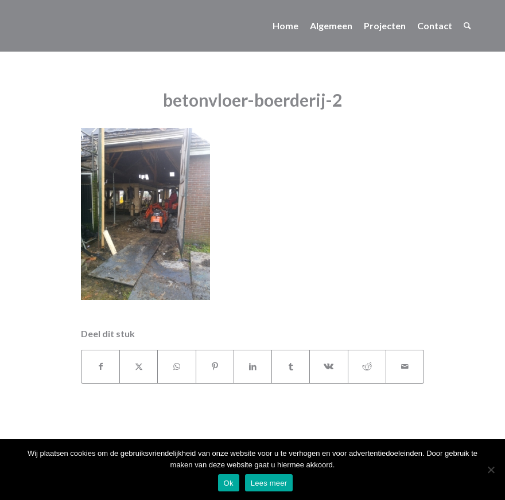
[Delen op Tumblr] (290, 366)
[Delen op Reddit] (367, 366)
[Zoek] (467, 26)
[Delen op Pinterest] (215, 366)
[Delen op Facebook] (100, 366)
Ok (229, 483)
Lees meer (269, 483)
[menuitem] (285, 26)
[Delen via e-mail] (405, 366)
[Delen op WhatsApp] (176, 366)
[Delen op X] (138, 366)
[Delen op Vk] (328, 366)
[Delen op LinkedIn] (252, 366)
